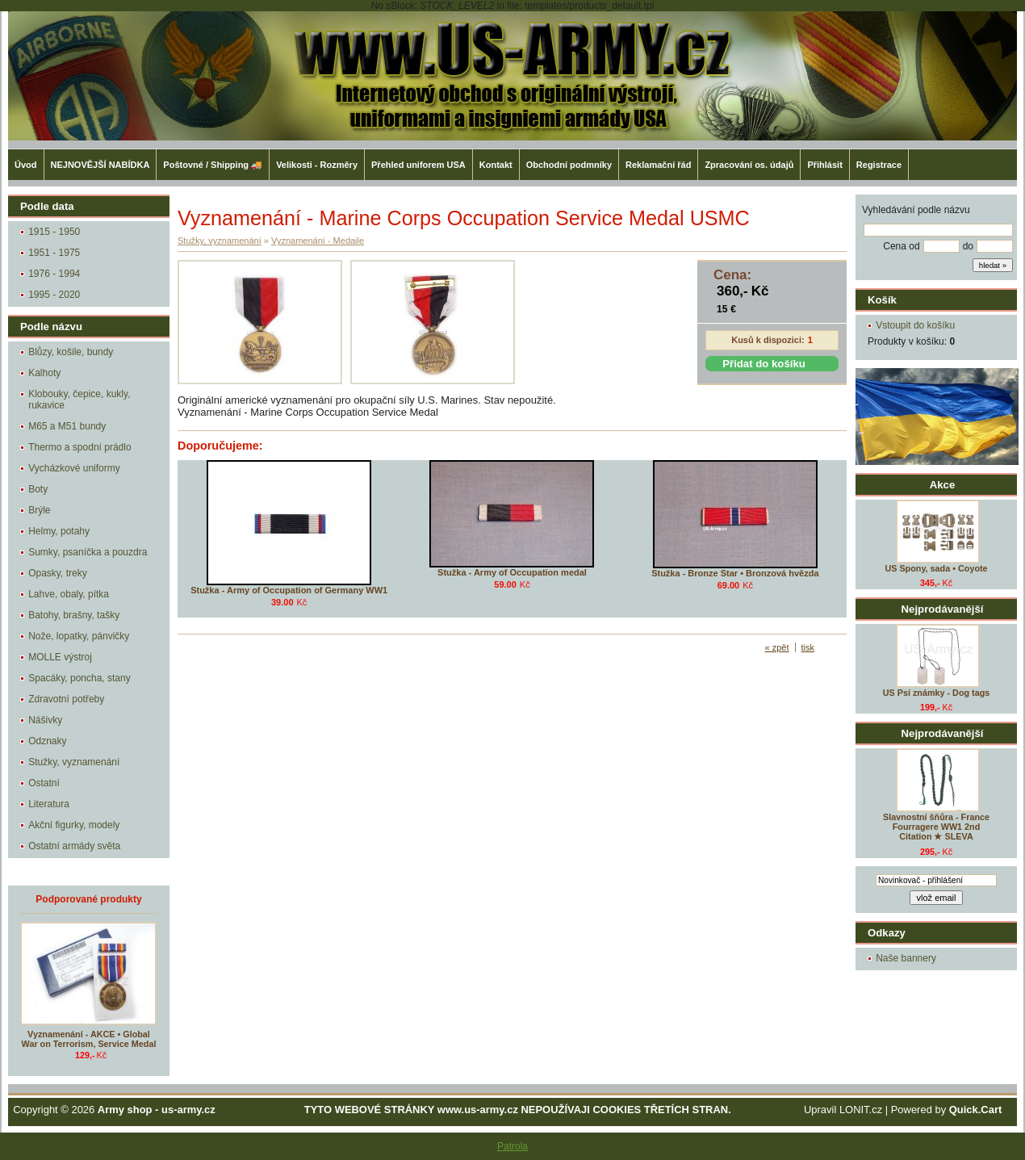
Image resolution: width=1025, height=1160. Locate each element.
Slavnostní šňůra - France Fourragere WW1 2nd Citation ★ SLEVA (936, 826)
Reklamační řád (658, 165)
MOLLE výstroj (60, 657)
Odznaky (47, 741)
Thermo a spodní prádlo (79, 447)
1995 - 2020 (54, 294)
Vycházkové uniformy (74, 468)
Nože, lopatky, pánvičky (78, 636)
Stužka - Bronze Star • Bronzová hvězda (734, 573)
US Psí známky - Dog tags (936, 692)
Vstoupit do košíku (915, 325)
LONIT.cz (860, 1109)
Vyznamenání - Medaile (317, 240)
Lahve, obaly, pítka (68, 594)
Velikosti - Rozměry (317, 165)
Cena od (901, 246)
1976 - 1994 (54, 273)
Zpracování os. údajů (749, 165)
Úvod (26, 165)
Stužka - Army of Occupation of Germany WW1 (288, 590)
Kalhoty (44, 373)
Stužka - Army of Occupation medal (512, 572)
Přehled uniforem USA (418, 165)
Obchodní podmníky (569, 165)
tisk (808, 647)
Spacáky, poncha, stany (79, 678)
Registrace (879, 165)
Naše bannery (906, 958)
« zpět (777, 647)
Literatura (48, 804)
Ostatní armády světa (74, 846)
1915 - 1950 (54, 231)
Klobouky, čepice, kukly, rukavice (79, 399)
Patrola (512, 1146)
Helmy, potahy (59, 531)
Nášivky (45, 720)
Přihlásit (824, 165)
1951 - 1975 (54, 252)
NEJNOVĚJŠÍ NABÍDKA (100, 165)
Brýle (39, 510)
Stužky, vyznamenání (73, 762)
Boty (38, 489)
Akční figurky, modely (73, 825)
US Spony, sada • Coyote (936, 568)
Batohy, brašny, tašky (73, 615)
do (968, 246)
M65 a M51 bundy (67, 426)
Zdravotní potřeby (66, 699)
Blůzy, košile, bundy (70, 352)
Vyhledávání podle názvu (916, 210)
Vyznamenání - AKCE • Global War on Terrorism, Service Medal (89, 1039)
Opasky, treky (57, 573)
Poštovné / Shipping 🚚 (212, 165)
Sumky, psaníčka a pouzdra (87, 552)
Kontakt (495, 165)
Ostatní (44, 783)
